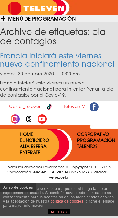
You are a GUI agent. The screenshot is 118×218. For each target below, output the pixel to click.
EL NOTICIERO (34, 140)
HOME (26, 134)
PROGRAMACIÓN (96, 140)
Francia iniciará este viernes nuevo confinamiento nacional (57, 59)
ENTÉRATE (30, 152)
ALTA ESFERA (33, 146)
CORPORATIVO (93, 134)
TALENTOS (87, 146)
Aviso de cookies (18, 187)
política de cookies (67, 201)
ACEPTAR (59, 212)
